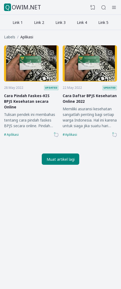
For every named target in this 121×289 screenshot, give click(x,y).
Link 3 (60, 22)
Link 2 (39, 22)
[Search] (104, 7)
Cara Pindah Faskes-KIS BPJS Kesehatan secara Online (27, 101)
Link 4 (82, 22)
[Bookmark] (52, 52)
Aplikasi (13, 134)
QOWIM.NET (23, 7)
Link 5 (103, 22)
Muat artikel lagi (61, 159)
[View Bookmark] (93, 7)
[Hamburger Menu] (114, 7)
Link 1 (18, 22)
